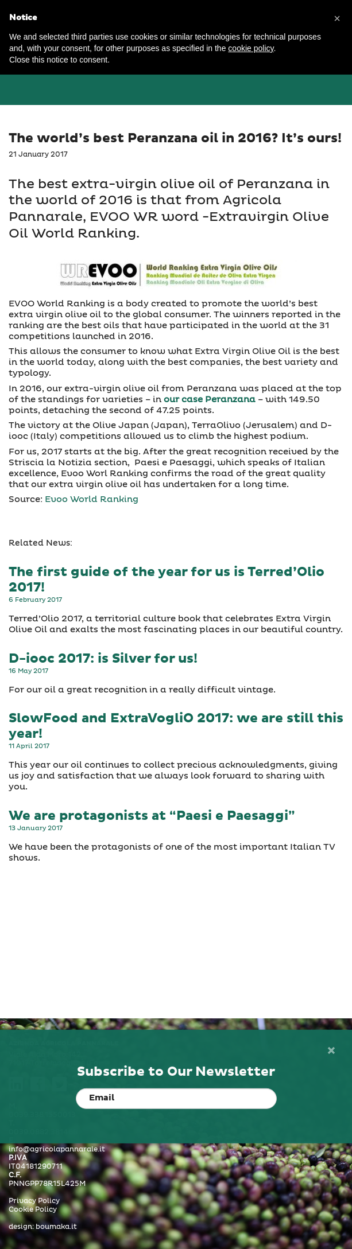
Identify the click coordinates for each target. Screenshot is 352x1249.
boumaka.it (56, 1227)
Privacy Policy (34, 1201)
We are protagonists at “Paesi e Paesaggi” (152, 816)
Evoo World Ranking (91, 499)
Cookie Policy (33, 1210)
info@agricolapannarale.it (57, 1149)
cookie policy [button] (250, 48)
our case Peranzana (210, 399)
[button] (337, 18)
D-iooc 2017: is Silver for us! (103, 659)
